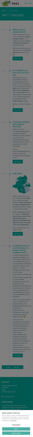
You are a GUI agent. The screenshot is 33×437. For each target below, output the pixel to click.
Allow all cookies (16, 433)
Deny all (16, 429)
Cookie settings (16, 424)
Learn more (14, 420)
